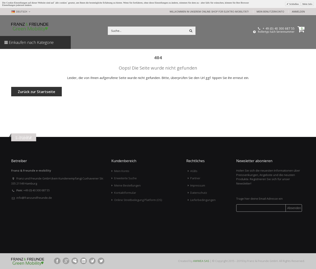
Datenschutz (198, 193)
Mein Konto (121, 171)
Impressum (197, 185)
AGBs (193, 171)
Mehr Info (307, 4)
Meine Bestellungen (127, 185)
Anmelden (298, 11)
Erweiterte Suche (125, 178)
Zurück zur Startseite (36, 91)
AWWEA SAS (201, 261)
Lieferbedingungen (203, 200)
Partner (195, 178)
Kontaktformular (125, 193)
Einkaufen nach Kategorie (29, 42)
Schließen (294, 4)
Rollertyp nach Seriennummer (276, 31)
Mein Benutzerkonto (270, 11)
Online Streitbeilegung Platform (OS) (138, 200)
